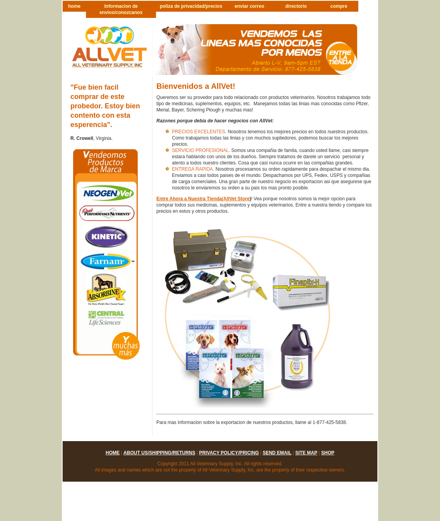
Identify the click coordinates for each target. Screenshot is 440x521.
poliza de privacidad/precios (191, 6)
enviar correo (249, 6)
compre (338, 6)
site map (306, 453)
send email (277, 453)
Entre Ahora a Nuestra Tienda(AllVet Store (202, 198)
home (74, 6)
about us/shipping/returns (159, 453)
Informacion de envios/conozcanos (121, 9)
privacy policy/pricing (229, 453)
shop (327, 453)
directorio (296, 6)
